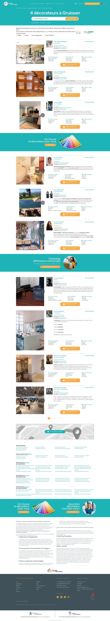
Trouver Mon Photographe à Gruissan (67, 616)
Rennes (18, 585)
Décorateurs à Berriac (40, 447)
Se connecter (79, 3)
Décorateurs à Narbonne (41, 457)
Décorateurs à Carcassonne (22, 455)
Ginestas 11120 (63, 47)
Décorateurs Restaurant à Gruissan (82, 465)
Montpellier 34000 (64, 162)
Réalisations (48, 3)
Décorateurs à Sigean (79, 457)
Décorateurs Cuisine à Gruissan (23, 466)
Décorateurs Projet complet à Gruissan (44, 489)
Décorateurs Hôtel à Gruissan (61, 468)
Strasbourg (18, 584)
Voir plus (49, 22)
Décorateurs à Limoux (20, 457)
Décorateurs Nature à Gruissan (42, 481)
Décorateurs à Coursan (60, 455)
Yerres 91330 (63, 361)
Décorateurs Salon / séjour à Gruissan (44, 471)
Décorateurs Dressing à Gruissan (81, 471)
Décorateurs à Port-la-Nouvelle (61, 457)
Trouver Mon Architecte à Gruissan (29, 616)
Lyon (17, 582)
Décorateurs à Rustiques (60, 447)
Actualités (79, 583)
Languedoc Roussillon (32, 8)
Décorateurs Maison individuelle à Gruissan (25, 465)
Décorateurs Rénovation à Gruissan (23, 495)
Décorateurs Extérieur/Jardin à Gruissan (83, 466)
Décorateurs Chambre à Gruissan (43, 466)
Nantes (18, 591)
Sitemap (79, 585)
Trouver (50, 145)
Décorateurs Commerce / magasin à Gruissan (43, 469)
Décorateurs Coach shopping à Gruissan (63, 491)
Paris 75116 (62, 316)
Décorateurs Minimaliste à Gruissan (82, 478)
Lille (17, 589)
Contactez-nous (60, 3)
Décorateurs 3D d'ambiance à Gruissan (63, 494)
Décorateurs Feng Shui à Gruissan (62, 481)
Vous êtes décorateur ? (92, 3)
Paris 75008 (63, 195)
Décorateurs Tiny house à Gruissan (23, 471)
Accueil (18, 8)
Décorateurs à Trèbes (20, 458)
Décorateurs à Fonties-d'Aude (81, 447)
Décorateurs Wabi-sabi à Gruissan (23, 482)
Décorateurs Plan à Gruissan (22, 491)
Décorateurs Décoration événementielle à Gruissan (44, 491)
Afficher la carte (55, 431)
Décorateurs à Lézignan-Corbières (82, 455)
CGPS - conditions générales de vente (85, 589)
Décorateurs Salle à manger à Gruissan (63, 471)
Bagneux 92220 (63, 283)
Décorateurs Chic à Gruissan (22, 481)
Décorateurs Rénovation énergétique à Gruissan (83, 491)
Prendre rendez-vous (50, 267)
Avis (53, 3)
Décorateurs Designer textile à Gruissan (83, 494)
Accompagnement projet (63, 583)
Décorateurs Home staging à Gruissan (63, 489)
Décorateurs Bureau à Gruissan (61, 466)
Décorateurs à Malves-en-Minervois (62, 448)
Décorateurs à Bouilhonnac (22, 447)
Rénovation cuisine (61, 585)
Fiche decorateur (89, 41)
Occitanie (23, 8)
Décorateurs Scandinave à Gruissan (62, 479)
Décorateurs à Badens (20, 450)
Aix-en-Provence (40, 585)
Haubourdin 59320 (64, 393)
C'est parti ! (73, 512)
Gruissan (26, 462)
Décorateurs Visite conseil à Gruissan (24, 489)
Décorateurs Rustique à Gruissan (43, 478)
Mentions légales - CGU (83, 587)
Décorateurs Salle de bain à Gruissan (63, 465)
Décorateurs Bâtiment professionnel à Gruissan (83, 469)
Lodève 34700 (63, 77)
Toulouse (18, 587)
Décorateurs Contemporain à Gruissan (24, 479)
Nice (37, 589)
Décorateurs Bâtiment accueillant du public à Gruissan (25, 469)
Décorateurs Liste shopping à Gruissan (44, 494)
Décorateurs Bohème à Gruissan (62, 478)
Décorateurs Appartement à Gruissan (44, 465)
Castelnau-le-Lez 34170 (65, 107)
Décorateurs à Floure (79, 448)
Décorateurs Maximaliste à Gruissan (82, 481)
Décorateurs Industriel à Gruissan (23, 478)
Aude (39, 8)
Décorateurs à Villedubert (21, 448)
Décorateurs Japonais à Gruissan (43, 479)
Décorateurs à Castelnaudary (42, 455)
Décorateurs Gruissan (47, 8)
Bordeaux (38, 587)
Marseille (38, 582)
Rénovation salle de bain (63, 587)
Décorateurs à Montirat (40, 448)
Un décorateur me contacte (37, 3)
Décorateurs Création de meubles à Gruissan (25, 494)
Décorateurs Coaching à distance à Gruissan (84, 489)
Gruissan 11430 (63, 48)
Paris (37, 584)
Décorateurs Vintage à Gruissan (81, 479)
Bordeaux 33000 (64, 229)
